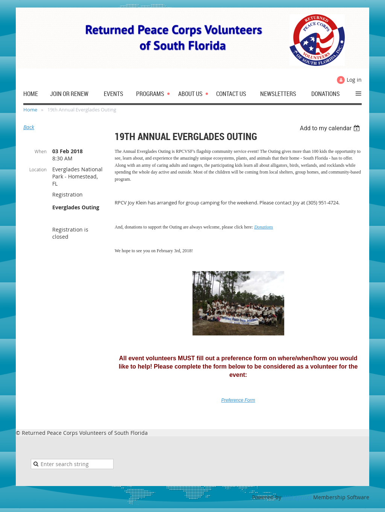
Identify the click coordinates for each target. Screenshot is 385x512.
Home (30, 109)
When (41, 151)
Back (28, 127)
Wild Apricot (297, 497)
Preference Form (238, 400)
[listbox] (331, 128)
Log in (354, 79)
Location (38, 169)
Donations (263, 227)
